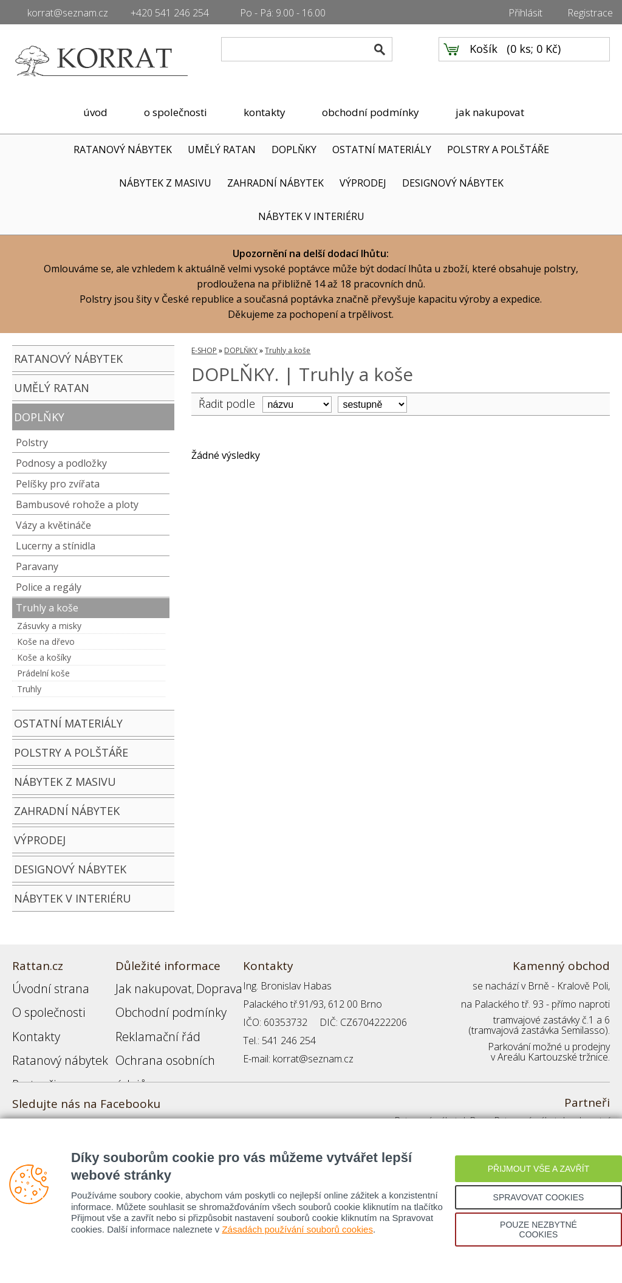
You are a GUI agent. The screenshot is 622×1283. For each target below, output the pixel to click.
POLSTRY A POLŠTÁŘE (498, 149)
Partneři (29, 1058)
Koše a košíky (44, 657)
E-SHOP (204, 350)
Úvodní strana (42, 985)
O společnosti (42, 1004)
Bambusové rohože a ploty (77, 504)
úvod (95, 112)
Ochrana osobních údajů (168, 1040)
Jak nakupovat (145, 985)
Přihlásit (525, 12)
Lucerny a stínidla (55, 545)
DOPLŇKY (294, 149)
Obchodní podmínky (157, 1004)
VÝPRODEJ (363, 183)
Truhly (29, 689)
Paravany (37, 566)
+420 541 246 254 (170, 12)
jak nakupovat (490, 112)
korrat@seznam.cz (67, 12)
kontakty (264, 112)
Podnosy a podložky (61, 463)
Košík (483, 61)
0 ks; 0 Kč (534, 61)
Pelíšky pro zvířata (58, 483)
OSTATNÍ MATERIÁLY (381, 149)
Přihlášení (136, 1058)
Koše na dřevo (46, 641)
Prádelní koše (43, 673)
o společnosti (175, 112)
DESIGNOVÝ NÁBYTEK (453, 183)
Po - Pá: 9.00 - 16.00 (283, 12)
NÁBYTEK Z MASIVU (165, 183)
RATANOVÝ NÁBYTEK (122, 149)
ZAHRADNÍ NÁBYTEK (275, 183)
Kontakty (31, 1022)
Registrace (590, 12)
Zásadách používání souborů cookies (297, 1229)
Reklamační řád (148, 1022)
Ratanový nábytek (50, 1040)
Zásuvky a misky (49, 625)
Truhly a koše (47, 607)
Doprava (198, 985)
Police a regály (48, 587)
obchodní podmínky (370, 112)
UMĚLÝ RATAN (222, 149)
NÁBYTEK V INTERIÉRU (311, 216)
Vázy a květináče (53, 525)
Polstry (32, 442)
